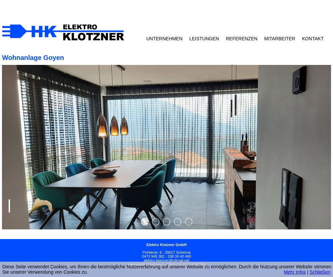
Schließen (320, 272)
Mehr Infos (295, 272)
